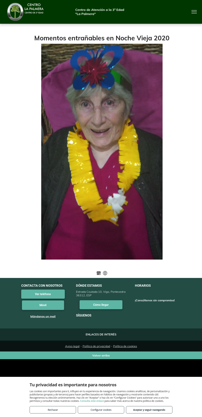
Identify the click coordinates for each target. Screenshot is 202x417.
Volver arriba (101, 355)
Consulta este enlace (92, 401)
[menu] (194, 11)
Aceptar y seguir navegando (149, 409)
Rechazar (53, 409)
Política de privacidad (96, 346)
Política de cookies (125, 346)
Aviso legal (72, 346)
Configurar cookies (101, 409)
